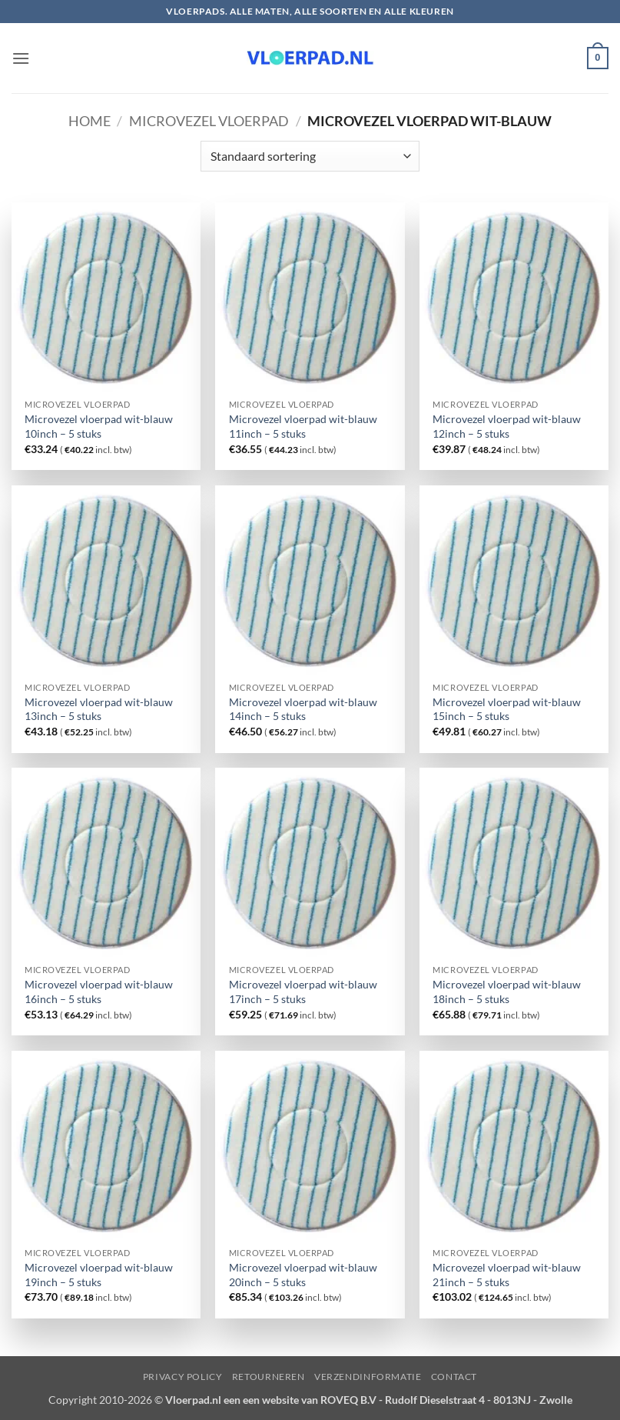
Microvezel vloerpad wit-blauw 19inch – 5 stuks (99, 1274)
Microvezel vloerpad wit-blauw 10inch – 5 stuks (99, 426)
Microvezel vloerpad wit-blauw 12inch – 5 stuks (507, 426)
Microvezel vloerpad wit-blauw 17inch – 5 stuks (303, 991)
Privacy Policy (183, 1376)
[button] (21, 58)
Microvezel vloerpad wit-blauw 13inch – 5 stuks (99, 709)
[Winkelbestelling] (310, 156)
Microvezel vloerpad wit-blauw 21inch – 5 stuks (507, 1274)
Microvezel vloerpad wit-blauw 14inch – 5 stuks (303, 709)
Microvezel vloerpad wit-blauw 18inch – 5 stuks (507, 991)
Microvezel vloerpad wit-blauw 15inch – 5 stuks (507, 709)
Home (89, 120)
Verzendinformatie (367, 1376)
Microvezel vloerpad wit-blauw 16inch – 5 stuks (99, 991)
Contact (454, 1376)
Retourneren (268, 1376)
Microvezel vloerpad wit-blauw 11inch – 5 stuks (303, 426)
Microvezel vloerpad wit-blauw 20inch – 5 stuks (303, 1274)
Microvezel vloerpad (209, 120)
